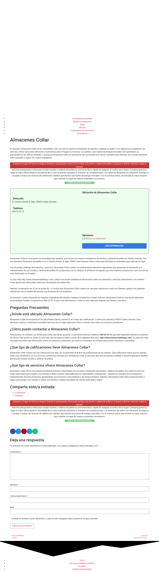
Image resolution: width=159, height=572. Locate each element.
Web (12, 507)
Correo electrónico (19, 496)
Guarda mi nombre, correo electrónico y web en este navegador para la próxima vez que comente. (55, 519)
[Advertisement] (79, 97)
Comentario (16, 452)
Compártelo (20, 392)
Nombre (14, 485)
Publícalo (19, 395)
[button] (13, 431)
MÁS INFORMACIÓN (114, 246)
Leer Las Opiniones (96, 238)
